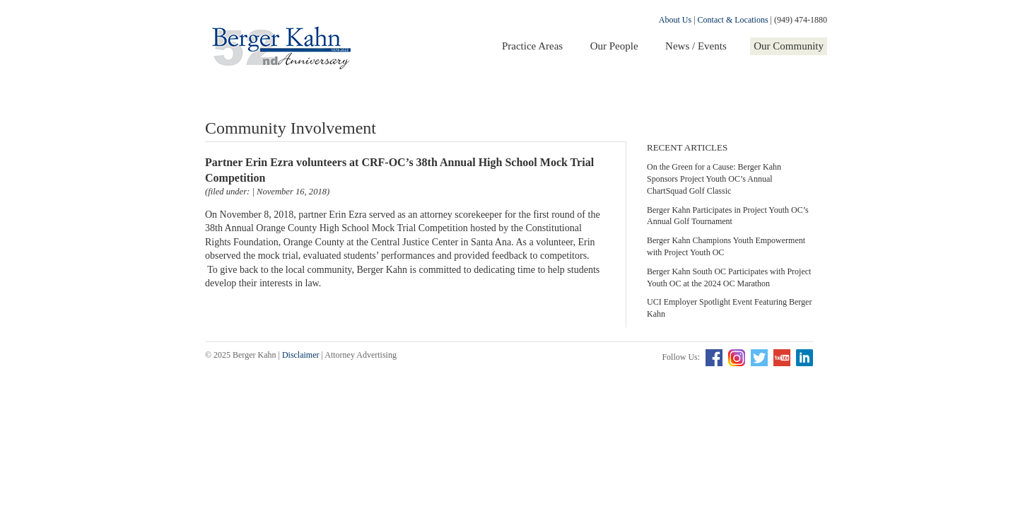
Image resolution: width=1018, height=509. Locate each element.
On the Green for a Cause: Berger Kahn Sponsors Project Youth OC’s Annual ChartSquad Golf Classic (714, 179)
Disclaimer (301, 355)
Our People (614, 46)
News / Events (696, 46)
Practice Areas (532, 46)
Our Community (789, 46)
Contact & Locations (733, 20)
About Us (675, 20)
